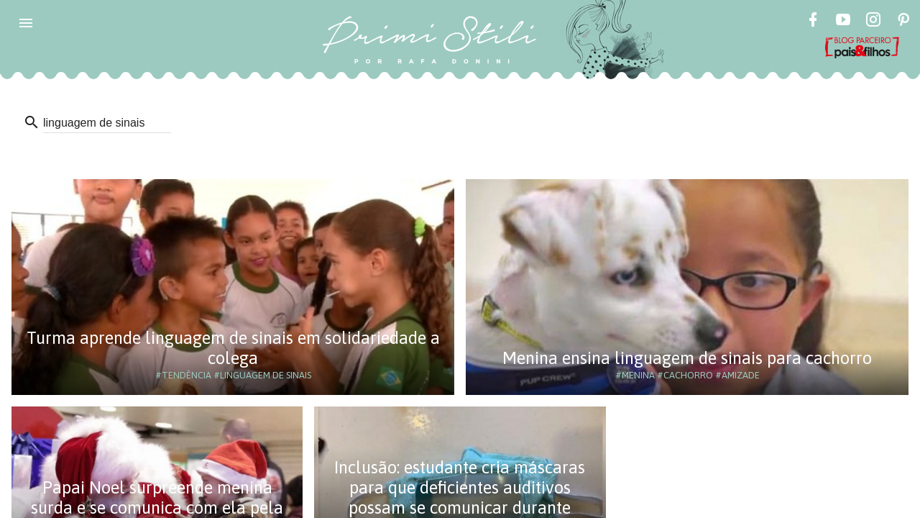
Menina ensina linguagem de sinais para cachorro (687, 358)
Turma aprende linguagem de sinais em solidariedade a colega (233, 348)
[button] (26, 23)
